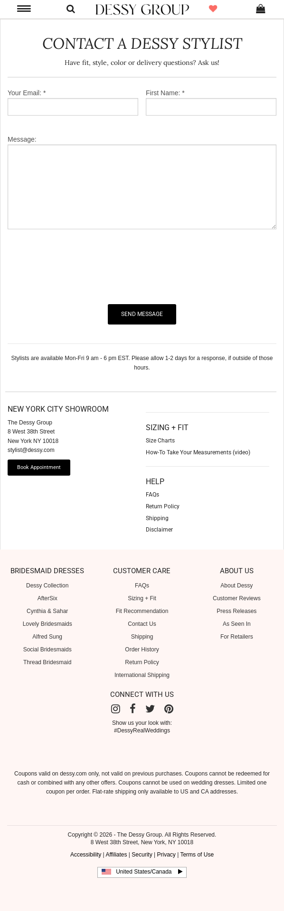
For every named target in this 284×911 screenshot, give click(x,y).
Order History (142, 649)
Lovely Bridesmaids (47, 624)
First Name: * (165, 93)
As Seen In (237, 624)
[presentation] (80, 266)
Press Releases (236, 611)
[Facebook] (133, 709)
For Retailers (236, 636)
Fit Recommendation (142, 611)
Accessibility (85, 854)
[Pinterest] (168, 709)
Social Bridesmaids (47, 649)
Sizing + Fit (142, 598)
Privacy (166, 854)
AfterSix (47, 598)
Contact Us (142, 624)
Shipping (142, 636)
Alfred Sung (47, 636)
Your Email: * (27, 93)
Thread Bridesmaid (47, 662)
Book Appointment (39, 467)
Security (142, 854)
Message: (22, 139)
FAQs (142, 585)
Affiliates (116, 854)
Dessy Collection (47, 585)
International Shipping (142, 675)
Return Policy (142, 662)
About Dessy (236, 585)
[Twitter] (150, 709)
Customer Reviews (237, 598)
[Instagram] (115, 709)
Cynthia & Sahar (47, 611)
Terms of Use (197, 854)
